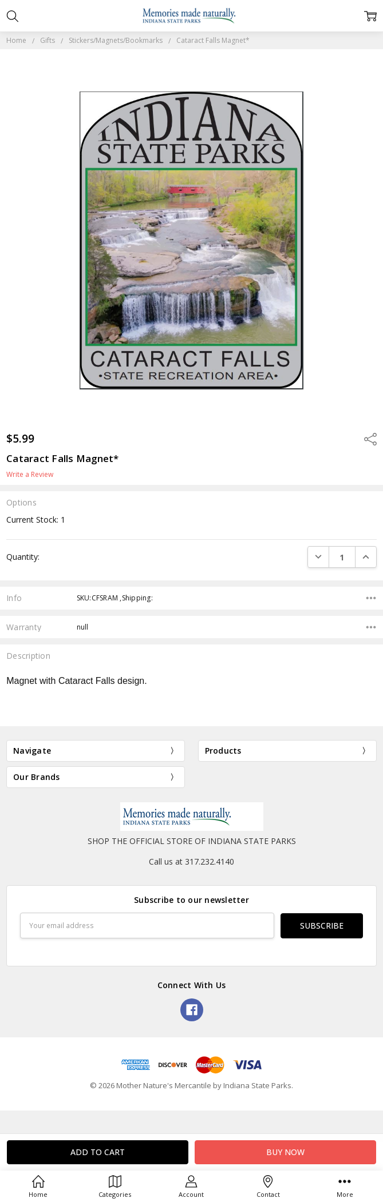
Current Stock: (35, 519)
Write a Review (29, 475)
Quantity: (23, 556)
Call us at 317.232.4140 (191, 861)
